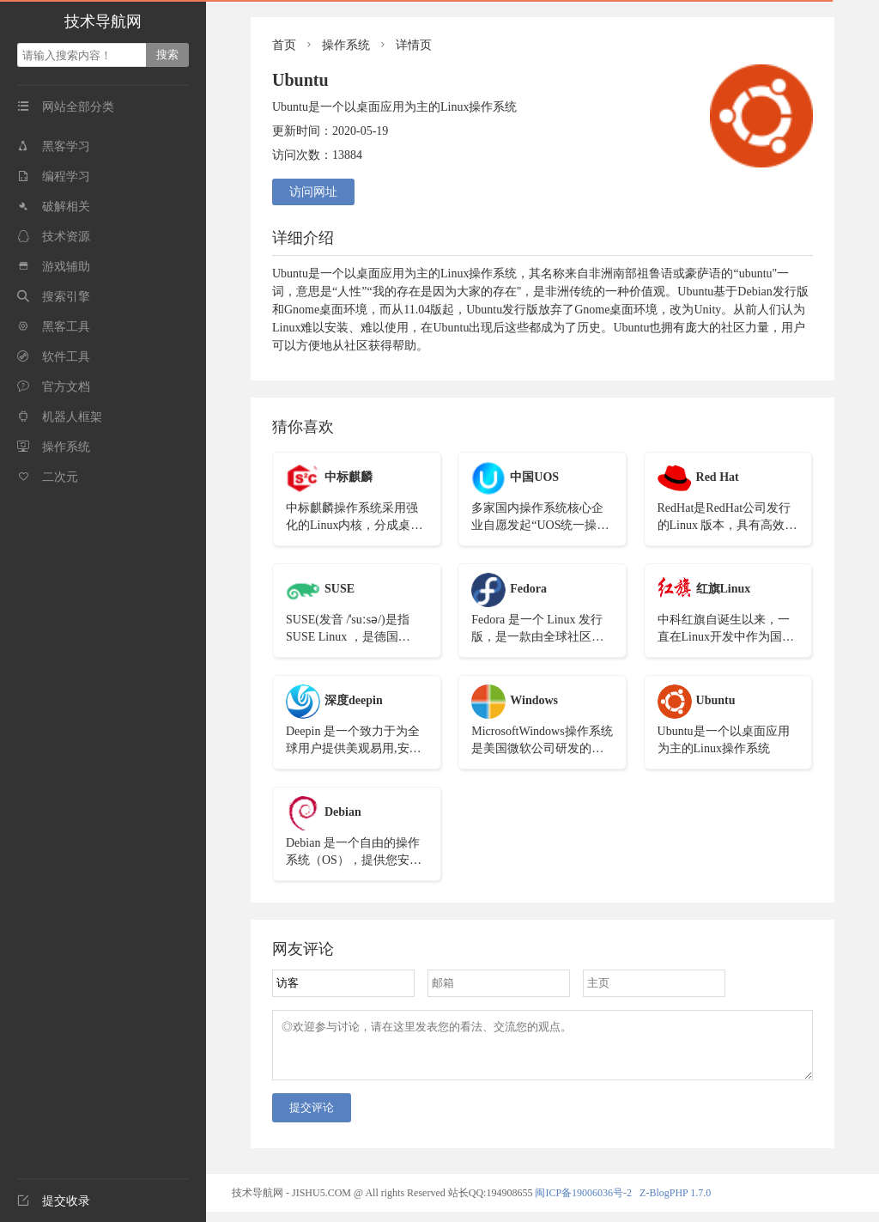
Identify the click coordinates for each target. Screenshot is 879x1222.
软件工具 (53, 356)
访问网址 (313, 191)
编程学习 (53, 176)
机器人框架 (59, 416)
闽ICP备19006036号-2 (583, 1203)
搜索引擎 (53, 296)
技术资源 (53, 236)
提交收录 (53, 1201)
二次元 (47, 477)
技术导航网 (103, 21)
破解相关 (53, 206)
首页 (284, 45)
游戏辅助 (53, 266)
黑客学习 (53, 146)
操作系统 (53, 447)
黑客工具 (53, 326)
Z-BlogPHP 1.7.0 (675, 1203)
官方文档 (53, 386)
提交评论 (311, 1117)
